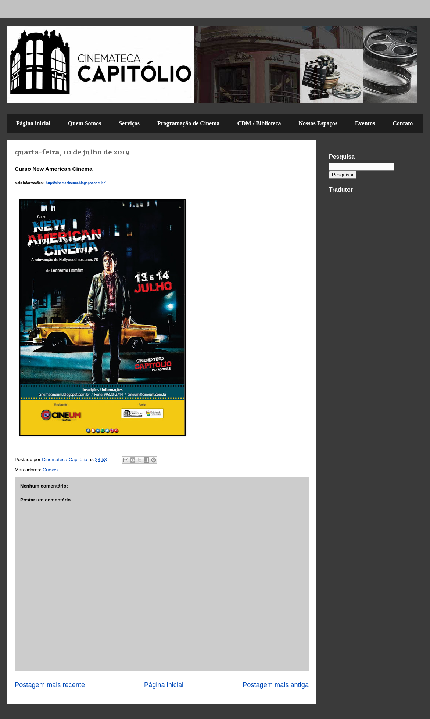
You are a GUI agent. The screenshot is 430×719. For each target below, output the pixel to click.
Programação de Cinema (188, 123)
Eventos (365, 123)
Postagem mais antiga (276, 685)
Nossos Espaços (318, 123)
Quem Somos (84, 123)
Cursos (50, 469)
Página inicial (33, 123)
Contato (403, 123)
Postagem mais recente (50, 685)
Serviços (129, 123)
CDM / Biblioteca (259, 123)
